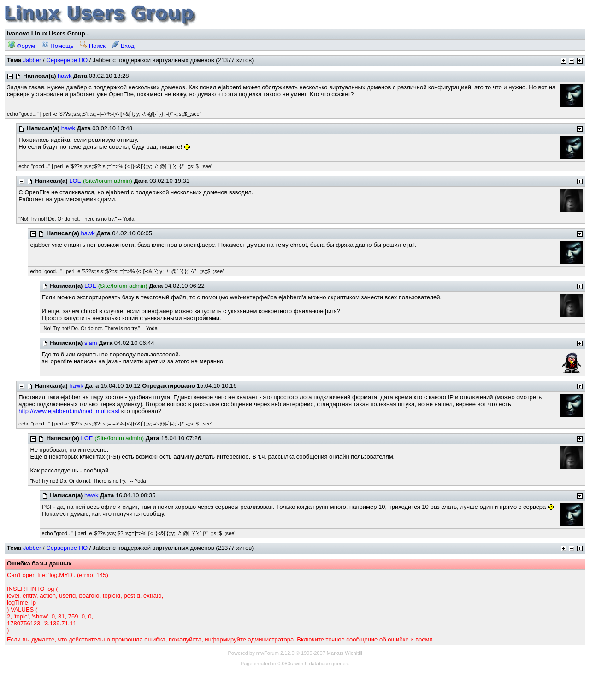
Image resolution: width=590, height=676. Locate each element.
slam (90, 342)
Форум (21, 45)
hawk (64, 75)
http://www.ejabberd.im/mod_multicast (68, 411)
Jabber (32, 60)
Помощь (57, 45)
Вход (123, 45)
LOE (75, 180)
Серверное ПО (67, 60)
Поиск (93, 45)
